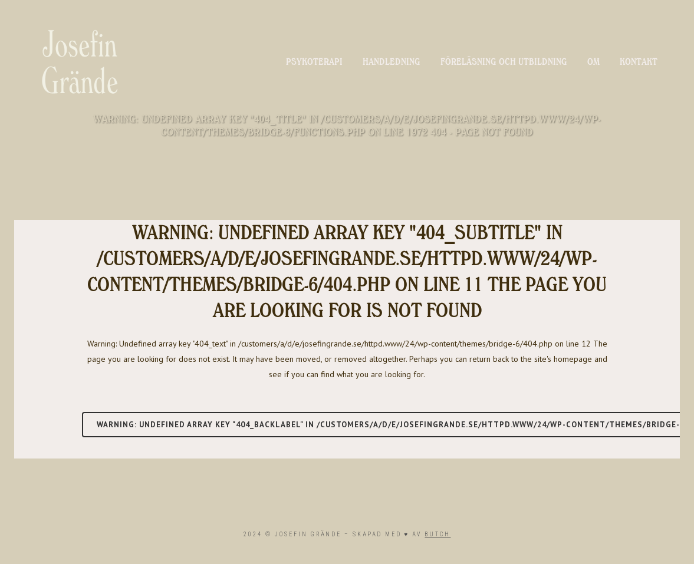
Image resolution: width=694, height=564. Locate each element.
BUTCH (437, 534)
